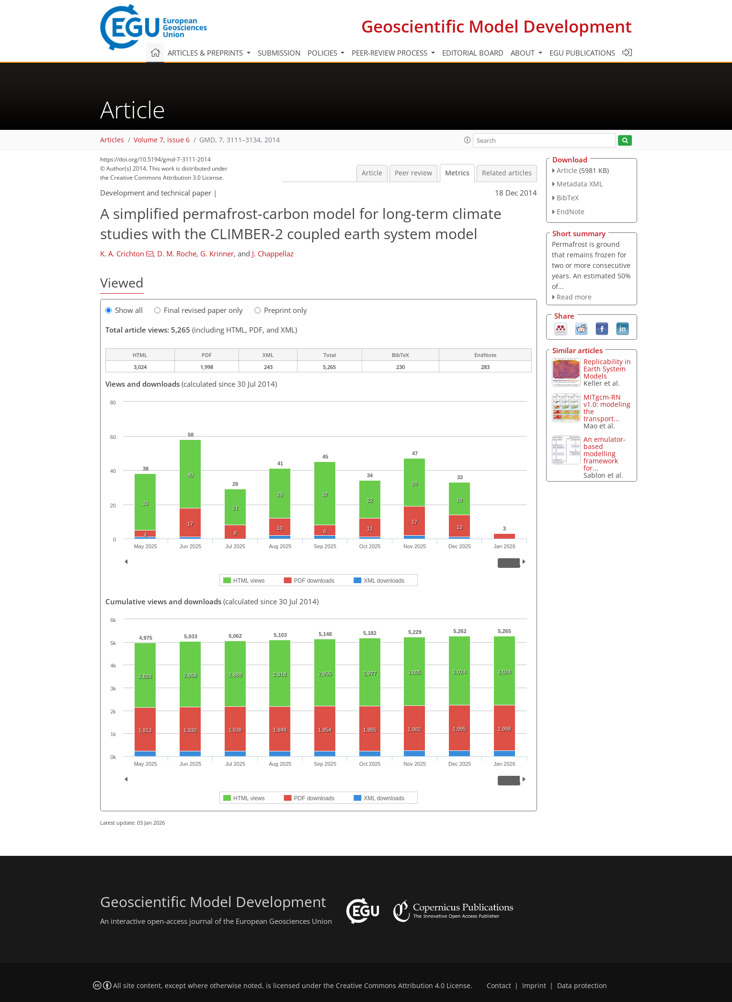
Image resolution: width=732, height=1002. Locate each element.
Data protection (582, 985)
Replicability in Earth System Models (607, 368)
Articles (112, 140)
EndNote (570, 211)
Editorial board (472, 53)
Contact (499, 985)
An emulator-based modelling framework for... (604, 453)
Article (372, 173)
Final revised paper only (198, 310)
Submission (279, 53)
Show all (124, 310)
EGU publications (582, 53)
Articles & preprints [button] (206, 53)
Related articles (507, 173)
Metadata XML (580, 183)
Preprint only (280, 310)
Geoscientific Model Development (496, 26)
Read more (574, 296)
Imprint (534, 985)
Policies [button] (323, 53)
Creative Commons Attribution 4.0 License (403, 985)
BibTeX (568, 197)
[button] (467, 140)
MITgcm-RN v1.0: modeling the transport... (606, 407)
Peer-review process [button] (390, 53)
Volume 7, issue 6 (162, 140)
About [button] (524, 53)
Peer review (413, 173)
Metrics (457, 173)
